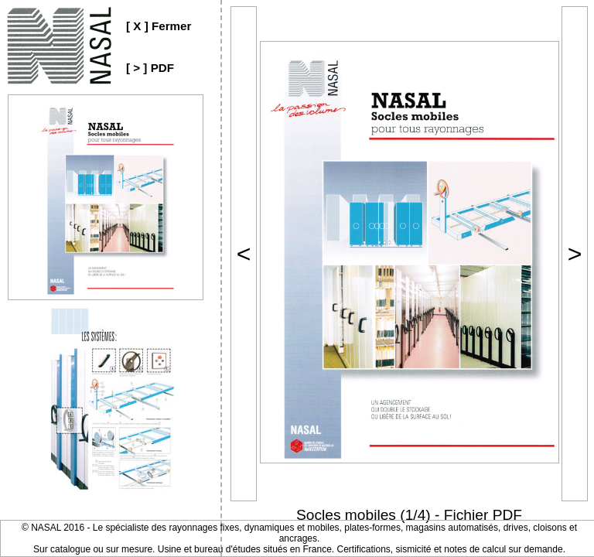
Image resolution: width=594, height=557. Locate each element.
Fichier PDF (483, 515)
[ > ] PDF (150, 67)
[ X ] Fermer (158, 25)
